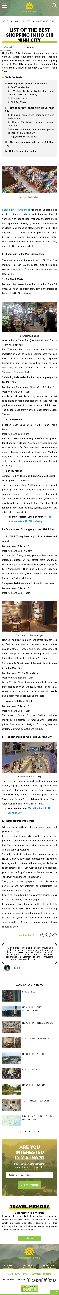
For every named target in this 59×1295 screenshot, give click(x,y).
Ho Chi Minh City (47, 904)
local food (24, 269)
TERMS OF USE (49, 1266)
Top (54, 1292)
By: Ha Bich (7, 47)
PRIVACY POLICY (27, 1266)
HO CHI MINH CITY (22, 21)
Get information (30, 1185)
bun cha (20, 372)
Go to (29, 1238)
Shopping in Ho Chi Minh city (17, 210)
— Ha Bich (12, 967)
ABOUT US (8, 1266)
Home (5, 21)
